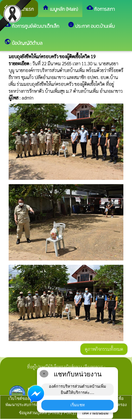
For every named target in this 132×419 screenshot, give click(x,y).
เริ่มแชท (77, 405)
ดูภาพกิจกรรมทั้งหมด (104, 349)
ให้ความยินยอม (95, 413)
